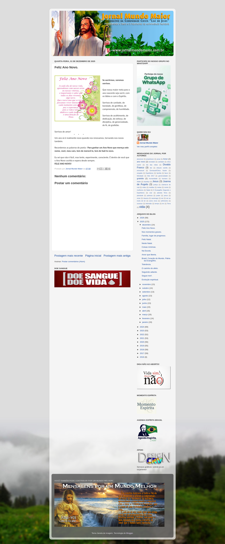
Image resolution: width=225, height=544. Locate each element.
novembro (146, 284)
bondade (152, 162)
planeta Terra (162, 193)
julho (144, 299)
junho (145, 303)
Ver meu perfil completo (147, 147)
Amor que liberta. (149, 255)
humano (164, 178)
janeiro (145, 322)
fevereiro (146, 318)
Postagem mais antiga (117, 255)
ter (163, 203)
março (145, 314)
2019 (142, 346)
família (159, 173)
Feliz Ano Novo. (148, 228)
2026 (142, 218)
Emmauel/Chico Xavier (158, 170)
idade (139, 181)
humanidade (153, 178)
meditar (151, 187)
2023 (142, 331)
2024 (142, 327)
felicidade (140, 176)
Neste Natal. (147, 243)
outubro (145, 288)
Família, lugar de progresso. (154, 236)
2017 (142, 353)
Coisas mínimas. (149, 247)
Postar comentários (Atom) (73, 261)
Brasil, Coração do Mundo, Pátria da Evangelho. (156, 259)
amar (158, 159)
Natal (148, 190)
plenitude (140, 195)
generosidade (163, 176)
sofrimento (164, 201)
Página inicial (93, 255)
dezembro (146, 225)
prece (166, 195)
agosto (145, 296)
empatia (139, 173)
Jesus (156, 181)
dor (151, 168)
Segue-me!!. (147, 276)
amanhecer (150, 159)
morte (166, 187)
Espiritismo (149, 173)
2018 (142, 349)
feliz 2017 (151, 176)
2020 (142, 342)
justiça (155, 184)
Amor (165, 159)
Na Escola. (146, 251)
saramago (154, 198)
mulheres (140, 190)
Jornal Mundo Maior (149, 143)
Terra (169, 203)
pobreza (150, 195)
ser (162, 198)
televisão (149, 203)
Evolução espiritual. (150, 280)
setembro (146, 292)
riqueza (145, 198)
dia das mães (152, 165)
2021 (142, 338)
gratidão (140, 178)
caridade (161, 162)
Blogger (129, 533)
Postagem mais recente (68, 255)
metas (159, 187)
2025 (142, 222)
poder (158, 195)
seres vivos (153, 201)
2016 (142, 357)
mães (144, 187)
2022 (142, 334)
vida (142, 207)
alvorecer (140, 159)
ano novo (141, 162)
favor (166, 173)
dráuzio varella (162, 168)
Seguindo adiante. (149, 272)
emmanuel (140, 170)
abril (144, 311)
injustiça (146, 181)
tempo (157, 203)
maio (144, 307)
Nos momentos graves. (152, 232)
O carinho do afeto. (150, 268)
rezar (138, 198)
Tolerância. (146, 264)
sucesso (140, 203)
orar (150, 193)
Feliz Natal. (147, 239)
